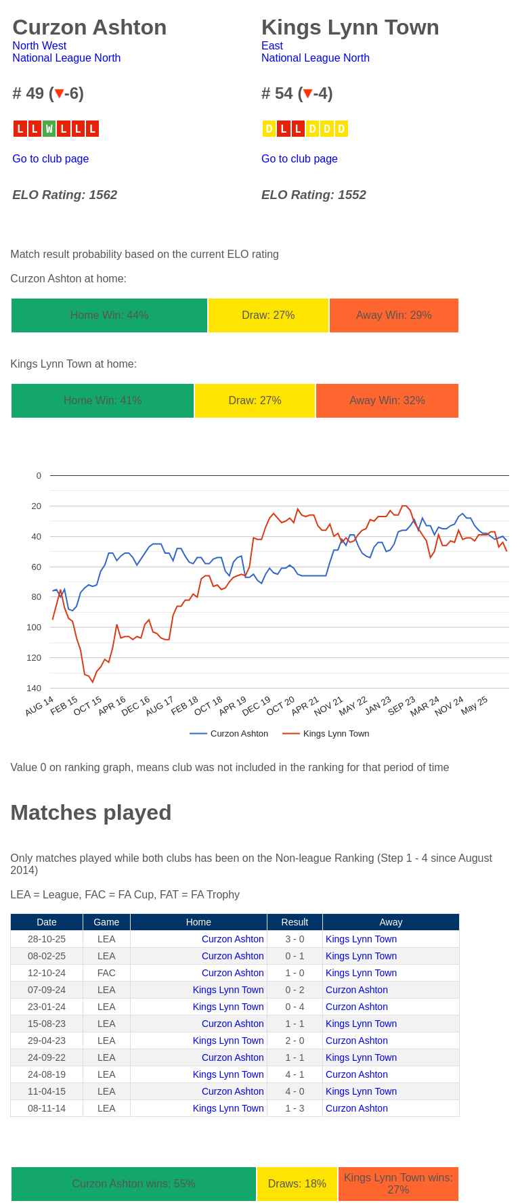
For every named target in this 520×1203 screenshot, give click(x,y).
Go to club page (50, 159)
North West (39, 45)
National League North (66, 58)
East (272, 45)
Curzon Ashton (233, 939)
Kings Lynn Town (361, 939)
